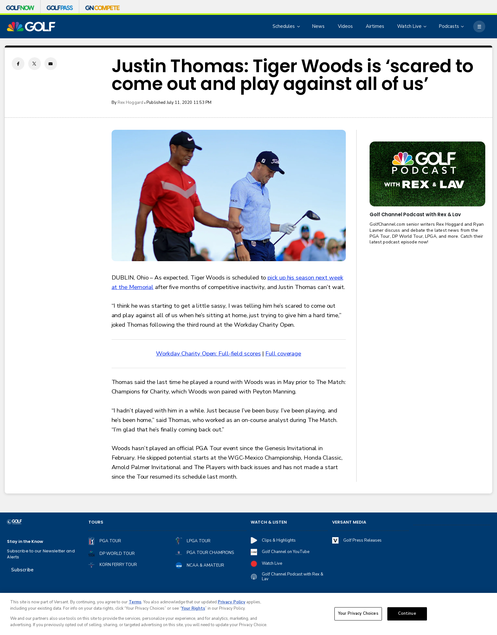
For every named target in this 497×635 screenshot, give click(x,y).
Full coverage (283, 353)
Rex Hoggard (131, 102)
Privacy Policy (231, 604)
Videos (345, 26)
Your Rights (193, 610)
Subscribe (22, 570)
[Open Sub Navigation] (299, 26)
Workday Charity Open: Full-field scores (208, 353)
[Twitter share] (34, 63)
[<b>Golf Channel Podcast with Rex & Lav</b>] (427, 173)
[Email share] (50, 63)
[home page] (31, 27)
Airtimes (375, 26)
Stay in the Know (25, 541)
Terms (135, 604)
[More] (479, 26)
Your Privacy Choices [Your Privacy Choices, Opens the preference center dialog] (358, 615)
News (318, 26)
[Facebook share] (18, 63)
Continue (407, 615)
